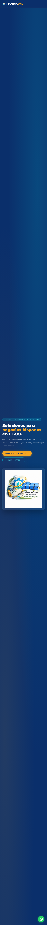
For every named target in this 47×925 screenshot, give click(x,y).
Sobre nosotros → (14, 460)
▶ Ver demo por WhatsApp (17, 453)
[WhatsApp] (41, 919)
